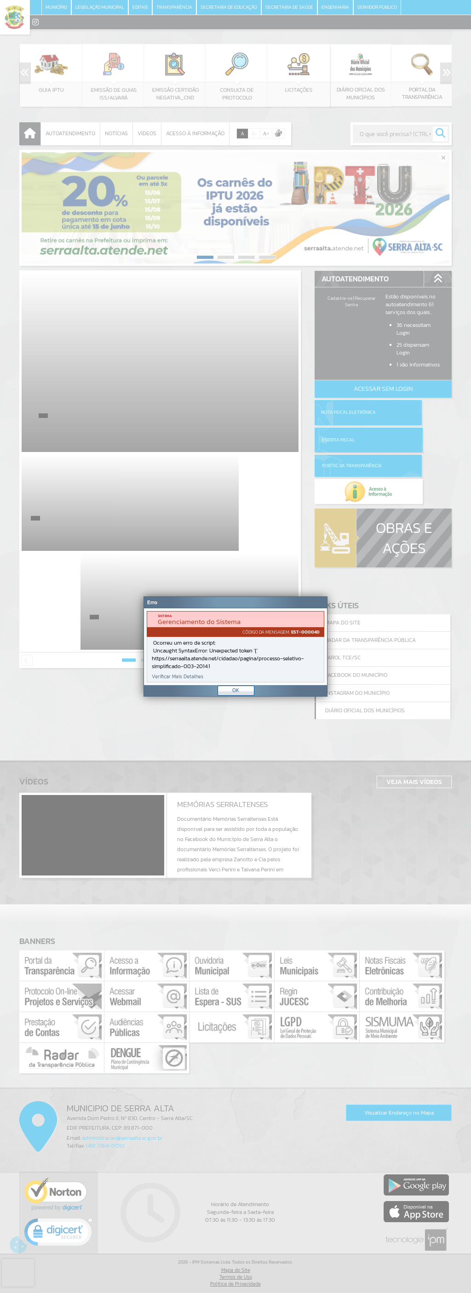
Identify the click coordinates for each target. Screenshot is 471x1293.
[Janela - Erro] (235, 646)
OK (235, 690)
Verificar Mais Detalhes (177, 676)
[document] (235, 646)
